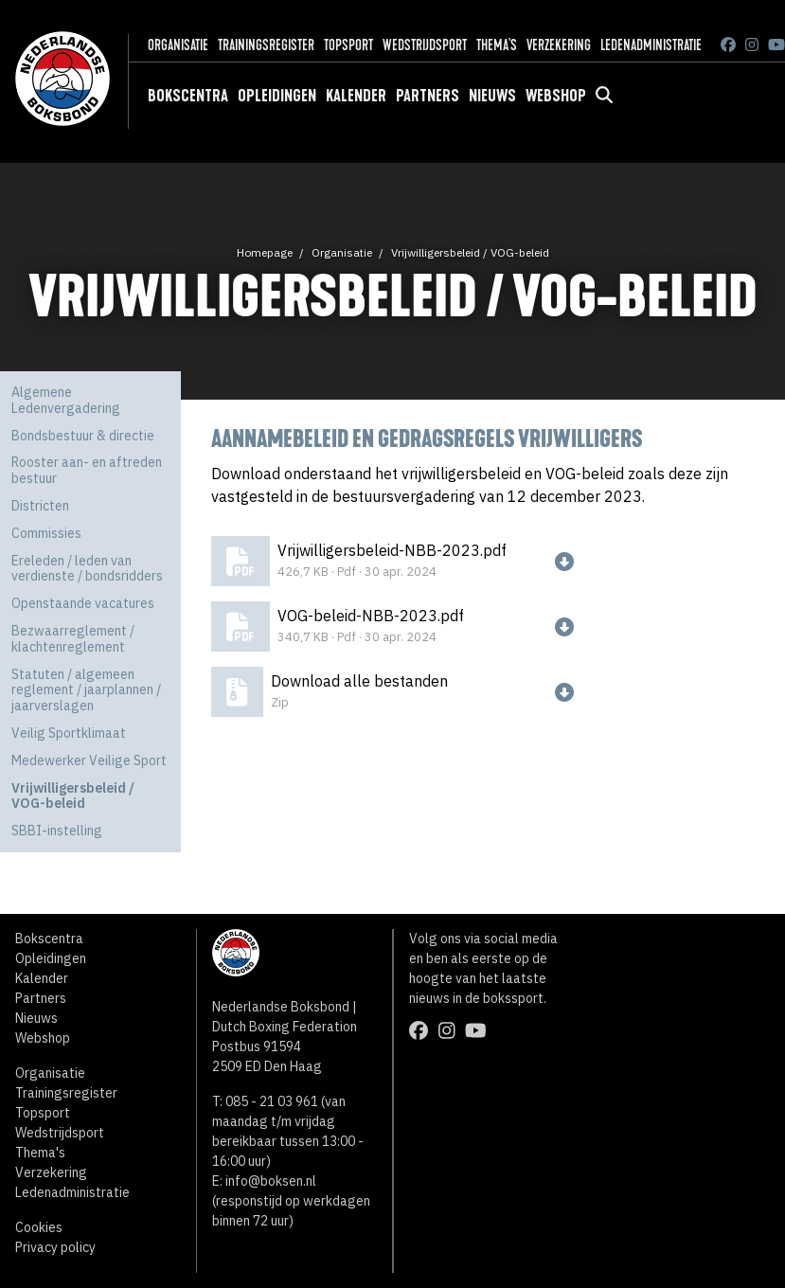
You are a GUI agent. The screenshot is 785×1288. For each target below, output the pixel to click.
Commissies (46, 533)
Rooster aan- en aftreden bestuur (86, 470)
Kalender (356, 95)
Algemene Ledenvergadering (65, 400)
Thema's (496, 45)
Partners (427, 95)
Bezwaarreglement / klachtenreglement (72, 638)
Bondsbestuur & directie (82, 435)
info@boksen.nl (270, 1181)
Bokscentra (188, 95)
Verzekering (558, 45)
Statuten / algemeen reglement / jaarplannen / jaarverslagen (86, 690)
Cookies (38, 1227)
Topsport (348, 45)
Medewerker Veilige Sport (89, 760)
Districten (40, 505)
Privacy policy (55, 1247)
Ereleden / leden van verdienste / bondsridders (87, 568)
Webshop (556, 95)
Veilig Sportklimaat (68, 733)
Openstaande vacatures (82, 603)
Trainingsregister (266, 45)
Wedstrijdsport (425, 45)
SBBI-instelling (56, 830)
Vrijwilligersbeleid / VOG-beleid (470, 252)
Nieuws (492, 95)
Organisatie (178, 45)
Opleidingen (277, 95)
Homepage (265, 252)
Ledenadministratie (651, 45)
